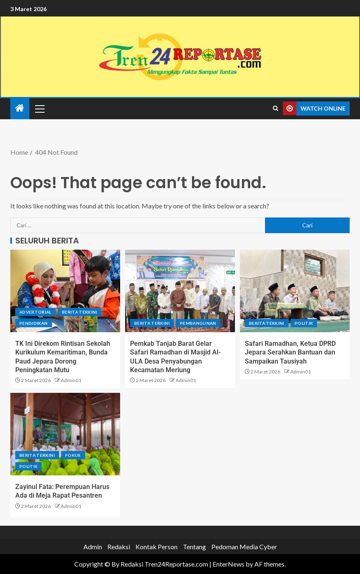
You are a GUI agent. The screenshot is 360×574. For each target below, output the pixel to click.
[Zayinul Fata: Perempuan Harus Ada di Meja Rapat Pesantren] (65, 434)
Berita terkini (79, 311)
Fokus (73, 455)
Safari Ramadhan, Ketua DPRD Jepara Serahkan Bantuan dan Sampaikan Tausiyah (290, 352)
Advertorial (35, 311)
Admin (92, 546)
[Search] (275, 108)
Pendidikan (33, 323)
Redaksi (118, 546)
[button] (39, 108)
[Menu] (39, 108)
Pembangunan (198, 323)
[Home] (19, 108)
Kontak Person (156, 546)
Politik (304, 323)
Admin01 (71, 380)
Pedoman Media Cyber (244, 546)
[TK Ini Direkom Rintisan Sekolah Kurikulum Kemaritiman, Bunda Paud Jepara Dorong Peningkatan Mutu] (65, 291)
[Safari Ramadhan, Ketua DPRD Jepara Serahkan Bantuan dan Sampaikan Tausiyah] (295, 291)
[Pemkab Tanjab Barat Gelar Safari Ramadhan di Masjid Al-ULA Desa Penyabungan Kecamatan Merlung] (180, 291)
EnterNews (228, 564)
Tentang (194, 546)
